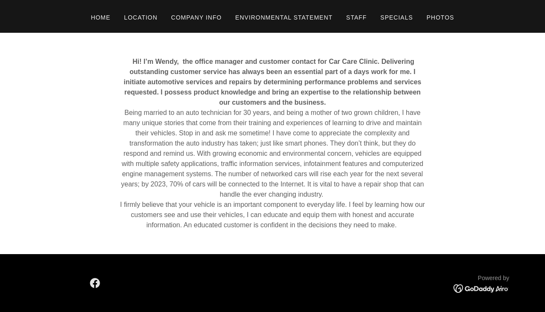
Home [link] (100, 17)
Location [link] (140, 17)
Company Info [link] (196, 17)
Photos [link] (440, 17)
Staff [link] (356, 17)
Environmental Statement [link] (284, 17)
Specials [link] (396, 17)
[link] (94, 283)
